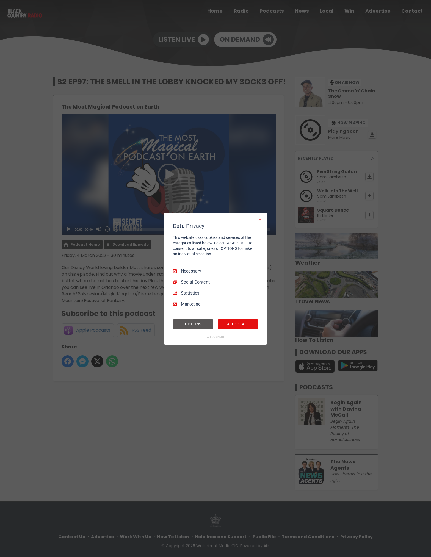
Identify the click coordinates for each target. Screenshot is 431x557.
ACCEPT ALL (238, 324)
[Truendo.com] (215, 337)
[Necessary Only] (260, 219)
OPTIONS (193, 324)
